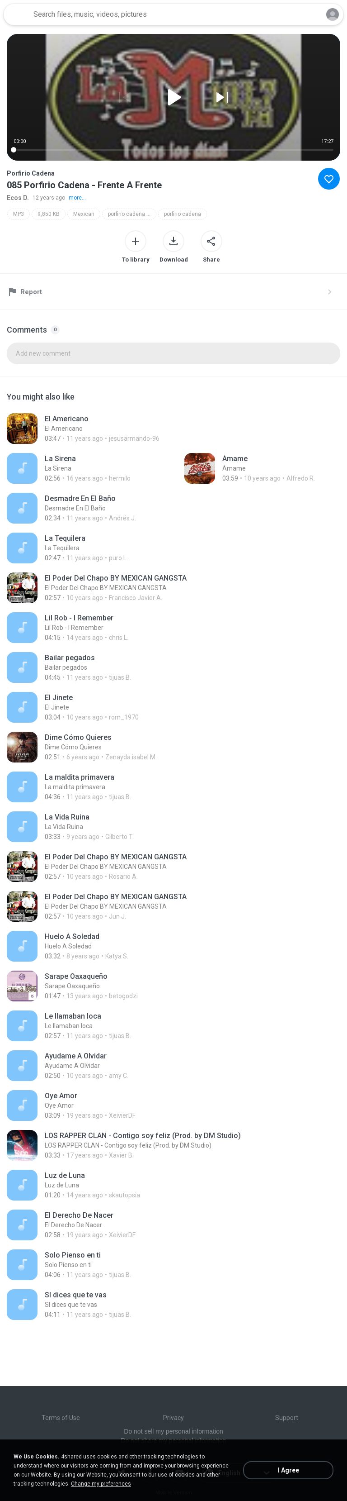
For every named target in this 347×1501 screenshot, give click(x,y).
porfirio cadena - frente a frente (132, 214)
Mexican (83, 214)
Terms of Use (61, 1417)
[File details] (105, 428)
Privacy (173, 1417)
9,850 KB (49, 214)
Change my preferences (101, 1484)
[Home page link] (17, 14)
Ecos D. (18, 197)
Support (286, 1417)
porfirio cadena (182, 214)
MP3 (18, 214)
